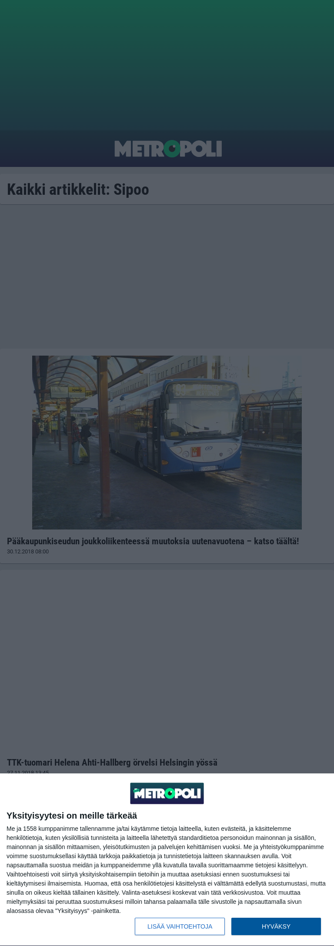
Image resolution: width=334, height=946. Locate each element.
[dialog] (167, 860)
